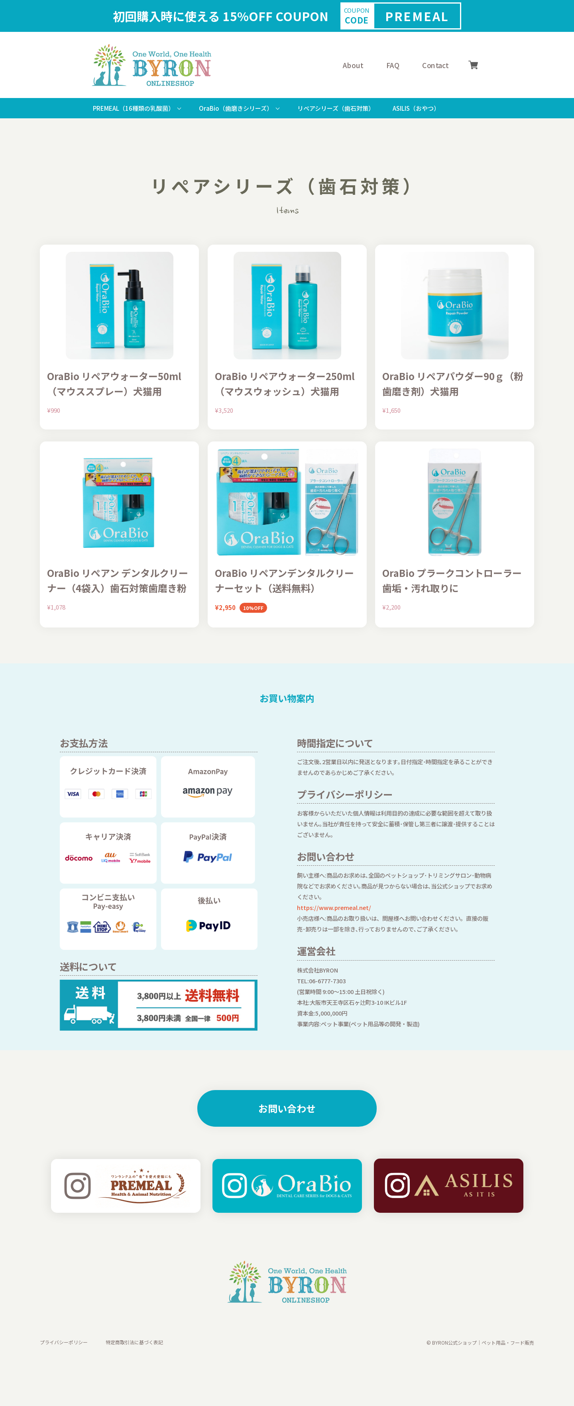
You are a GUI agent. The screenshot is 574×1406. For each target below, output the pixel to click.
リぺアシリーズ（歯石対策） (335, 108)
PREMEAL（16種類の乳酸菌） (133, 108)
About (353, 65)
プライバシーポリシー (64, 1342)
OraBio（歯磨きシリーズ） (236, 108)
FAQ (392, 65)
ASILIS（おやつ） (416, 108)
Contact (435, 65)
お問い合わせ (287, 1108)
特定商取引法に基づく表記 (134, 1342)
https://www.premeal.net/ (334, 907)
